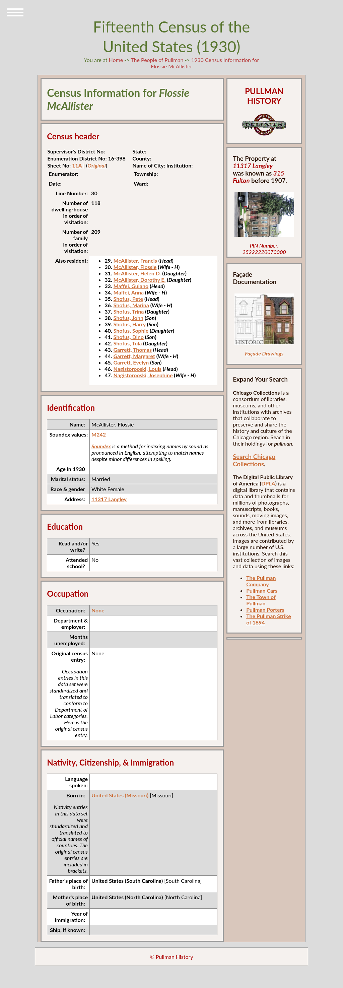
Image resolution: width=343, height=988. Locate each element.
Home (116, 60)
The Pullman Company (261, 581)
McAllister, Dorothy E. (140, 279)
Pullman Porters (265, 609)
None (98, 610)
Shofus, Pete (128, 298)
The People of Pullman (157, 60)
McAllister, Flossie (135, 267)
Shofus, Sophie (131, 330)
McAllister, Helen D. (137, 273)
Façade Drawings (264, 353)
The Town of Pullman (261, 600)
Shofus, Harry (130, 324)
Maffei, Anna (129, 292)
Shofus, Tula (128, 343)
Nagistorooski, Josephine (143, 375)
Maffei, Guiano (131, 286)
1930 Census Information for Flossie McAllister (205, 63)
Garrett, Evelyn (131, 362)
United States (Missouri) (119, 795)
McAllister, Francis (135, 260)
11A (77, 165)
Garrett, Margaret (134, 356)
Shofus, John (129, 318)
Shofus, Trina (129, 311)
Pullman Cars (261, 590)
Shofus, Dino (129, 337)
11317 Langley (109, 499)
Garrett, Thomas (133, 349)
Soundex (101, 446)
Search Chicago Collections (254, 460)
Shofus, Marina (131, 305)
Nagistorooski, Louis (137, 369)
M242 (98, 434)
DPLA (268, 483)
